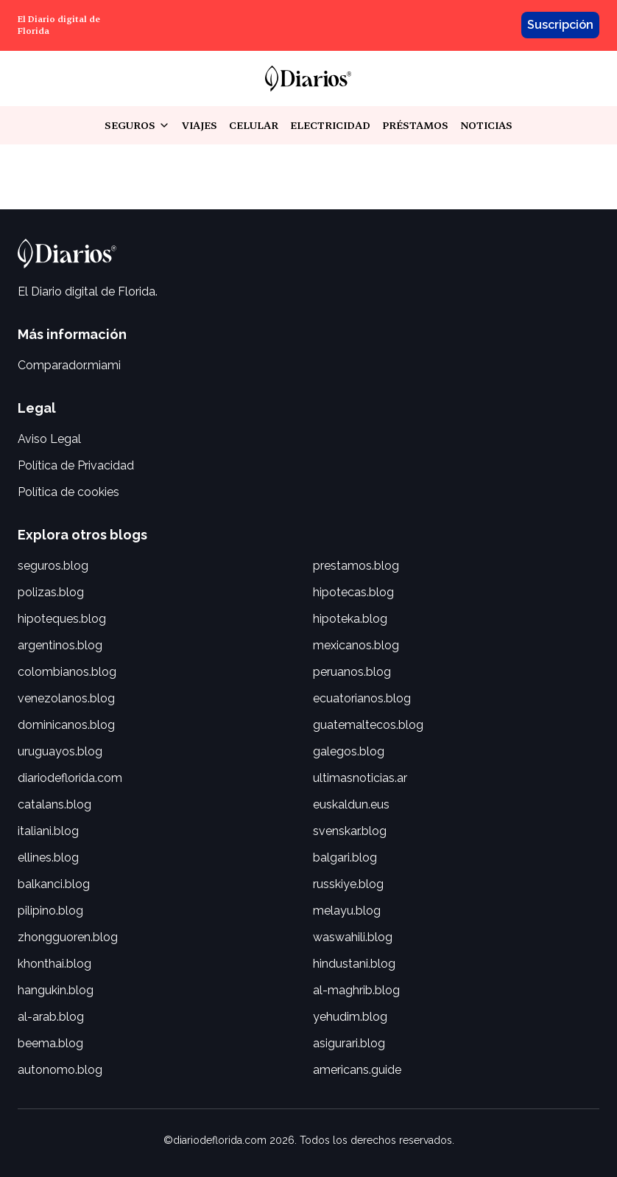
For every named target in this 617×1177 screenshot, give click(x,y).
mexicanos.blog (356, 645)
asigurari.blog (349, 1043)
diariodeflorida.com (70, 778)
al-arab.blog (51, 1017)
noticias (486, 125)
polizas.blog (51, 592)
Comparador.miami (69, 365)
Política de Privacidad (76, 465)
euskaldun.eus (351, 804)
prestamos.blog (356, 566)
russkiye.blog (348, 884)
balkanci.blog (54, 884)
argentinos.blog (60, 645)
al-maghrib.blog (356, 990)
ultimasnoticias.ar (360, 778)
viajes (199, 125)
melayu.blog (347, 911)
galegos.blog (348, 751)
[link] (308, 78)
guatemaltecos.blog (368, 725)
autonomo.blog (60, 1070)
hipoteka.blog (350, 619)
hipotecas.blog (353, 592)
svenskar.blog (350, 831)
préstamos (415, 125)
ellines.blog (48, 858)
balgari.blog (345, 858)
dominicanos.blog (66, 725)
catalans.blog (54, 804)
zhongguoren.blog (68, 937)
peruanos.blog (352, 672)
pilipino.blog (50, 911)
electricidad (330, 125)
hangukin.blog (56, 990)
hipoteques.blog (62, 619)
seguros (137, 126)
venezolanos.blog (66, 698)
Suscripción (560, 25)
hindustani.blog (354, 964)
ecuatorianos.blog (362, 698)
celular (253, 125)
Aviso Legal (49, 439)
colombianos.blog (67, 672)
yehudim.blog (350, 1017)
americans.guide (357, 1070)
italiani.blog (48, 831)
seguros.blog (53, 566)
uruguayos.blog (60, 751)
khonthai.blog (54, 964)
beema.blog (50, 1043)
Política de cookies (68, 492)
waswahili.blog (352, 937)
